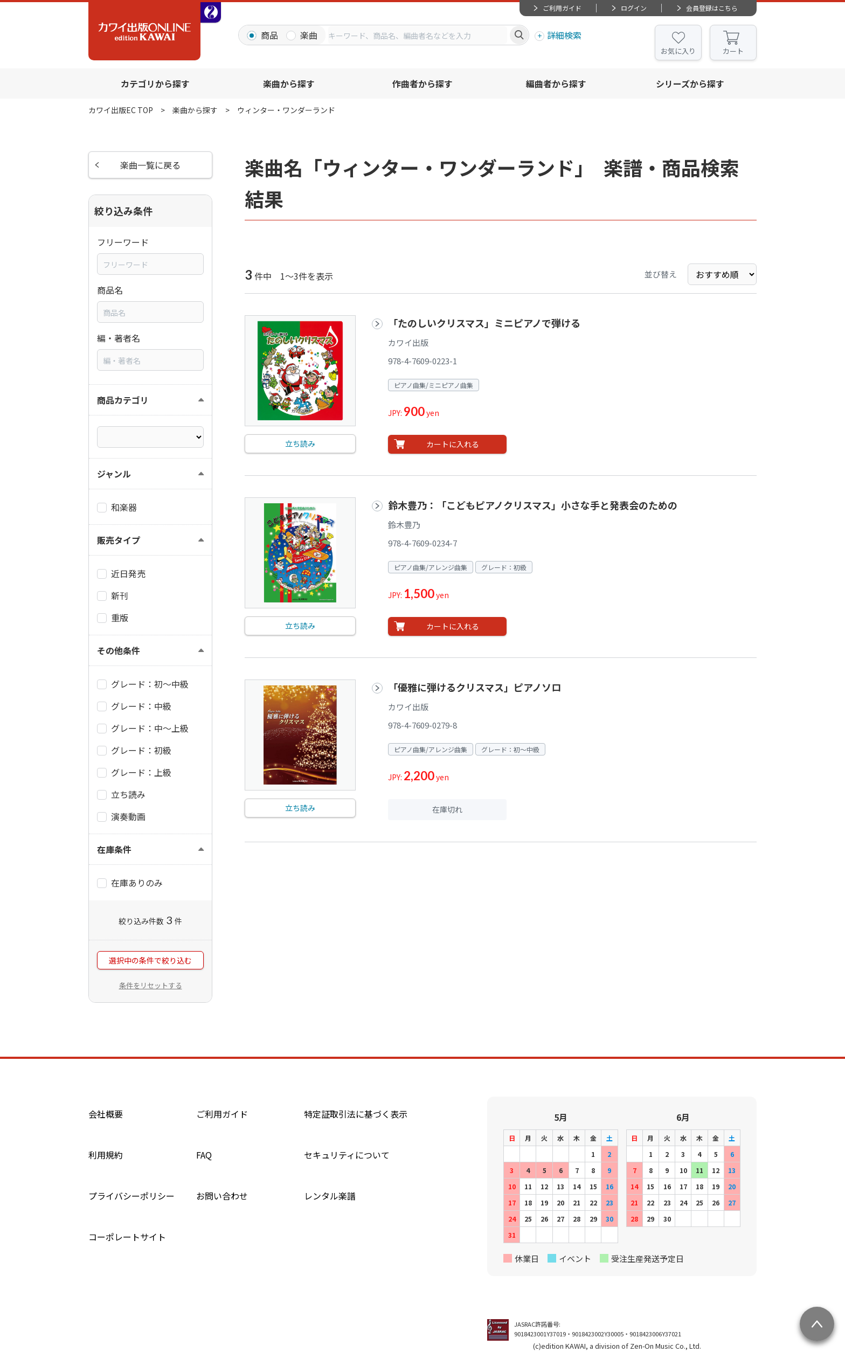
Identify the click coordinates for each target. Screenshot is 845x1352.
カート (733, 51)
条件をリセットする (150, 985)
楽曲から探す (289, 83)
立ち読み (300, 443)
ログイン (634, 7)
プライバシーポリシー (131, 1195)
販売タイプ (118, 539)
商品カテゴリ (123, 399)
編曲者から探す (556, 83)
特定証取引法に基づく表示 (355, 1113)
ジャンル (114, 473)
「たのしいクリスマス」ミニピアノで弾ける (484, 323)
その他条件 (118, 650)
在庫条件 (114, 849)
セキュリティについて (347, 1154)
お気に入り (678, 51)
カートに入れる (452, 444)
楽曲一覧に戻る (150, 164)
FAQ (204, 1154)
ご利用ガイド (562, 7)
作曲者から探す (422, 83)
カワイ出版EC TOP (120, 110)
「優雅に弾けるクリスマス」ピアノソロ (474, 687)
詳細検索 (564, 35)
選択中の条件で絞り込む (150, 960)
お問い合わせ (222, 1195)
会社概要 (105, 1113)
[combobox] (417, 35)
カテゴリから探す (155, 83)
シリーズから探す (690, 83)
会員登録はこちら (712, 7)
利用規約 (105, 1154)
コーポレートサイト (127, 1236)
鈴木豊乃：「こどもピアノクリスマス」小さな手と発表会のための (532, 505)
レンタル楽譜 (330, 1195)
